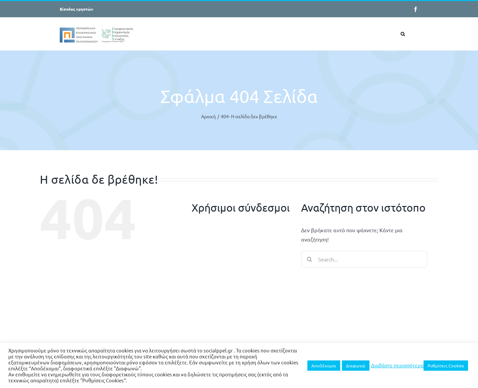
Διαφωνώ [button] (355, 365)
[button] (403, 33)
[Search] (309, 259)
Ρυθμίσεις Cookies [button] (446, 365)
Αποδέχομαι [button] (323, 365)
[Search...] (364, 259)
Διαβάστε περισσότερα (397, 365)
